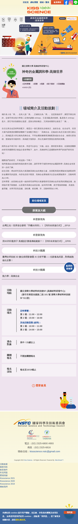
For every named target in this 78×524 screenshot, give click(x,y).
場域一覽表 (44, 2)
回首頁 (26, 2)
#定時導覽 (26, 84)
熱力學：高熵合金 (10, 276)
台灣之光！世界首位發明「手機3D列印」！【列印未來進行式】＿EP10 (36, 225)
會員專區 (57, 2)
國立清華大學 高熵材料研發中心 (35, 66)
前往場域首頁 (39, 200)
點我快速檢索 (69, 267)
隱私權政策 (20, 520)
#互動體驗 (61, 84)
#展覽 (35, 84)
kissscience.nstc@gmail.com (45, 451)
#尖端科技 (28, 79)
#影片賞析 (50, 84)
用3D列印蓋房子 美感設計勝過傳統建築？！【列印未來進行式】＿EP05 (36, 241)
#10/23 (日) (26, 87)
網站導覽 (34, 2)
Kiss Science (28, 460)
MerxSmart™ (59, 460)
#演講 (42, 84)
